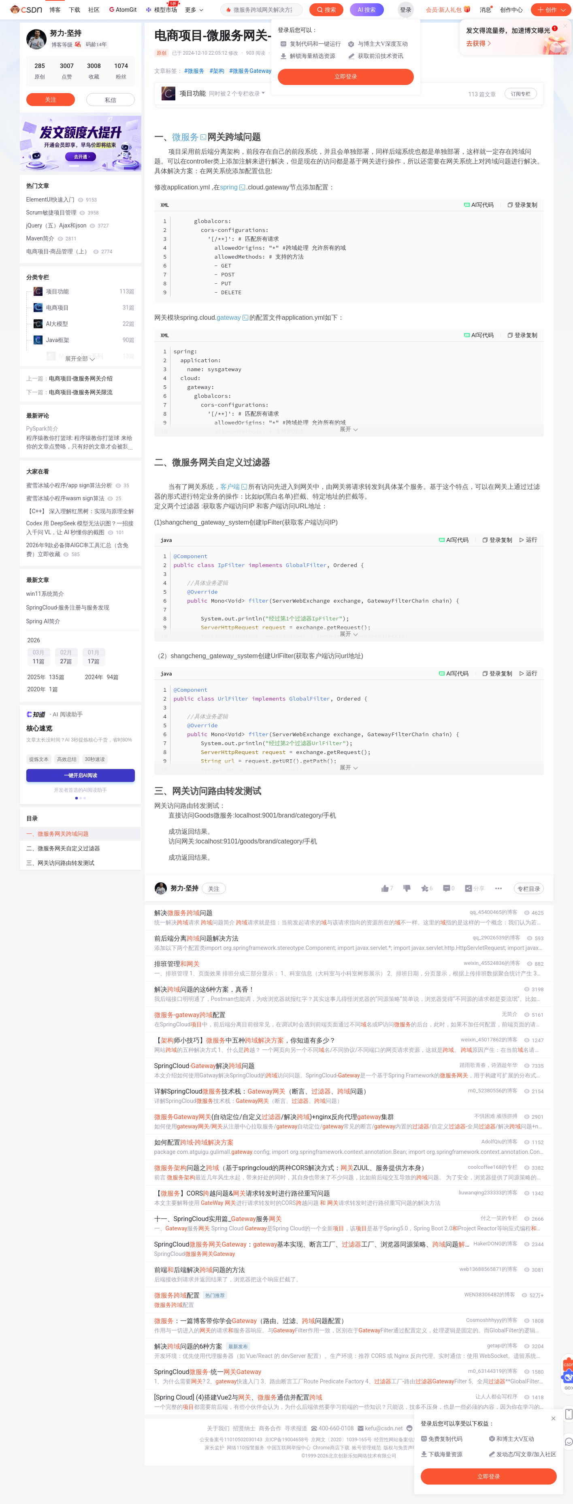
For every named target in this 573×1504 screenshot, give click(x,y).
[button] (74, 166)
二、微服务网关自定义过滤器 (63, 848)
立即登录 (345, 77)
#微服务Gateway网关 (256, 71)
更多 (194, 9)
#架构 (216, 71)
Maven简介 (51, 238)
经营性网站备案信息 (396, 1439)
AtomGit (122, 9)
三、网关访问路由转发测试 (60, 863)
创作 (551, 9)
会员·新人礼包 (448, 9)
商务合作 (270, 1428)
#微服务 (194, 71)
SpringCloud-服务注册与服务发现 (68, 607)
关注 (213, 889)
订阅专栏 (520, 94)
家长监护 (214, 1448)
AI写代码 (482, 205)
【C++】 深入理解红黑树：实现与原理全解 (80, 511)
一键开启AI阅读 (80, 775)
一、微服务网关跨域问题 (57, 834)
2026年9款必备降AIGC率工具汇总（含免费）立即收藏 (77, 549)
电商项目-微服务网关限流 (81, 392)
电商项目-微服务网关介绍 (81, 378)
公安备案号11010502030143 (231, 1439)
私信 (110, 100)
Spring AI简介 (43, 621)
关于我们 (218, 1428)
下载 (74, 9)
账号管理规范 (366, 1448)
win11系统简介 (45, 594)
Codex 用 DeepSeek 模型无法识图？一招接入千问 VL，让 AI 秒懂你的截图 (80, 527)
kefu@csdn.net (384, 1428)
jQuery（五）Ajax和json (67, 225)
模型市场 (162, 7)
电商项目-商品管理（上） (69, 251)
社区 (94, 9)
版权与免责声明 (400, 1448)
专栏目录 (529, 889)
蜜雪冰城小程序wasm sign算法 (73, 498)
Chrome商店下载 (331, 1448)
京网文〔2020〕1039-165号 (341, 1439)
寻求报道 (296, 1428)
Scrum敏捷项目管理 (62, 212)
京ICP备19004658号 (287, 1439)
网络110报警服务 (245, 1448)
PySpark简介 (42, 428)
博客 (55, 9)
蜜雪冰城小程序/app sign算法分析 (77, 485)
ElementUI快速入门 (61, 199)
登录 (405, 9)
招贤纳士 (244, 1428)
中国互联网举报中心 (289, 1448)
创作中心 (511, 9)
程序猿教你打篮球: (50, 438)
